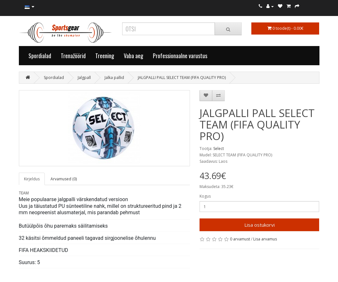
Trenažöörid (73, 55)
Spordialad (39, 55)
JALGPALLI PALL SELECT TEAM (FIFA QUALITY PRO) (182, 77)
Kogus (205, 196)
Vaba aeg (133, 55)
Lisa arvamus (265, 239)
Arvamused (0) (64, 179)
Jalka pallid (114, 77)
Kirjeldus (32, 179)
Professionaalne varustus (180, 55)
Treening (104, 55)
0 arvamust (240, 239)
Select (218, 148)
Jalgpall (84, 77)
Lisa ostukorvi (259, 225)
